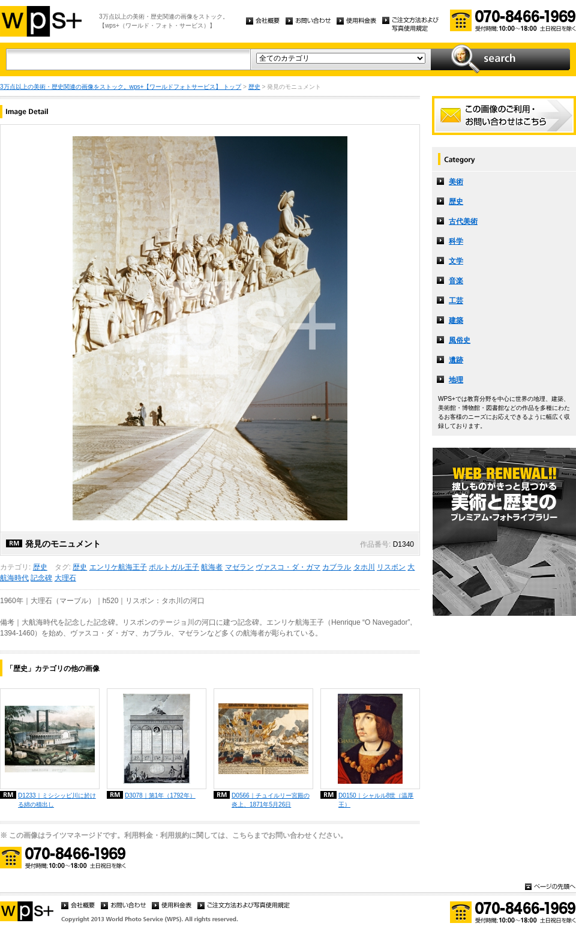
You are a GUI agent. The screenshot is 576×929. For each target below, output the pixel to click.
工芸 (456, 300)
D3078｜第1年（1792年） (160, 795)
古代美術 (463, 221)
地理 (456, 380)
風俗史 (459, 340)
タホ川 (364, 567)
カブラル (336, 567)
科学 (456, 241)
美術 (456, 182)
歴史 (254, 86)
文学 (456, 261)
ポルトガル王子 (174, 567)
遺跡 (456, 360)
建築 (456, 320)
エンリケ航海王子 (118, 567)
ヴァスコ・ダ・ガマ (288, 567)
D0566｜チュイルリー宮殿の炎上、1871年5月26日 (271, 800)
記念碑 (41, 578)
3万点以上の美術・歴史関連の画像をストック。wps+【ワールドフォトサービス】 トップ (120, 86)
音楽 (456, 281)
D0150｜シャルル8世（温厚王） (375, 800)
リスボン (391, 567)
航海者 (212, 567)
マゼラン (239, 567)
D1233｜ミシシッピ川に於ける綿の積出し (57, 800)
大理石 (65, 578)
